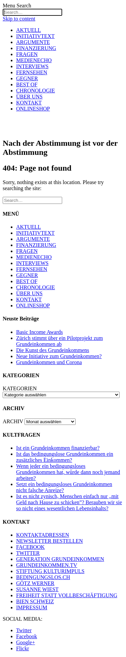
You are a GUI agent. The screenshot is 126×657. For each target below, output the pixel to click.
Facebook (26, 636)
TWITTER (28, 553)
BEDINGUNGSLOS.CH (43, 577)
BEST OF (26, 84)
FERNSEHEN (31, 72)
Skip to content (19, 18)
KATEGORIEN (20, 388)
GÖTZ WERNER (35, 583)
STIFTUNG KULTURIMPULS (50, 571)
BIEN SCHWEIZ (35, 601)
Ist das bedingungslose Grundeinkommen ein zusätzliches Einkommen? (64, 457)
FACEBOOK (30, 547)
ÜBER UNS (29, 96)
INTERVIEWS (32, 66)
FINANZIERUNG (36, 48)
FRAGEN (27, 54)
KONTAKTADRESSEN (42, 535)
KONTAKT (29, 102)
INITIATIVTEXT (35, 36)
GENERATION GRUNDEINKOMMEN (60, 559)
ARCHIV (13, 421)
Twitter (24, 630)
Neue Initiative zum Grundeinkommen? (59, 356)
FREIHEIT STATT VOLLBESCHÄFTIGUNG (66, 595)
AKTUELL (28, 30)
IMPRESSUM (31, 607)
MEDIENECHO (34, 60)
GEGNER (27, 78)
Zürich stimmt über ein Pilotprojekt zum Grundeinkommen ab (59, 341)
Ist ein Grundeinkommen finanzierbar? (57, 448)
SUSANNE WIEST (37, 589)
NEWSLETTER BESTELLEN (49, 541)
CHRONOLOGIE (35, 90)
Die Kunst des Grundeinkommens (52, 350)
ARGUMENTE (33, 42)
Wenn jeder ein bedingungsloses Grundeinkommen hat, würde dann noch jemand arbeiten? (68, 472)
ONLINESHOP (33, 109)
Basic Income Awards (39, 332)
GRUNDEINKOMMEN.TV (46, 565)
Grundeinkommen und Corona (49, 362)
